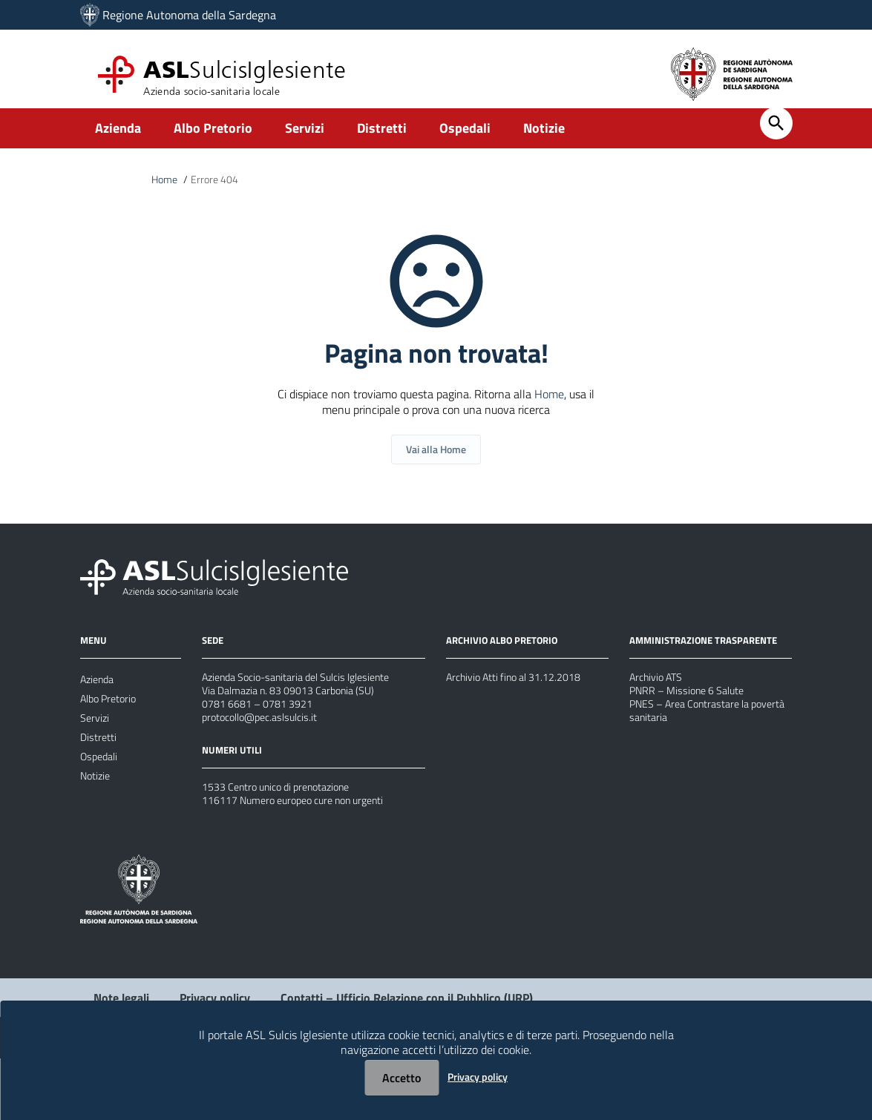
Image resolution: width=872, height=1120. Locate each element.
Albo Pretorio (213, 138)
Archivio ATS (660, 707)
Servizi (304, 138)
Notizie (544, 138)
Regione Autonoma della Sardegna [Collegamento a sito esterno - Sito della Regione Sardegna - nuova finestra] (189, 15)
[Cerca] (776, 133)
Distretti (382, 138)
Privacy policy (478, 1076)
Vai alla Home (436, 474)
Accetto (401, 1078)
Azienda (118, 138)
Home (166, 191)
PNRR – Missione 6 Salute (694, 725)
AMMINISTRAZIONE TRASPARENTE (708, 668)
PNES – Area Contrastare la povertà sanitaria (698, 751)
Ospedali (465, 138)
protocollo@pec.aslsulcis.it (267, 759)
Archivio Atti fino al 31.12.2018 (523, 705)
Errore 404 (220, 191)
